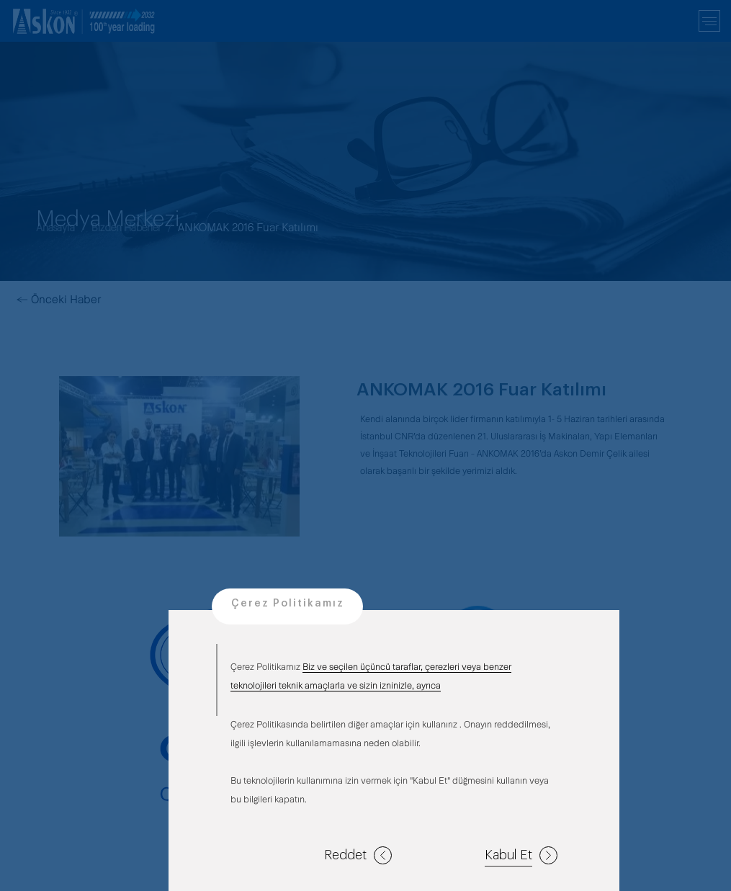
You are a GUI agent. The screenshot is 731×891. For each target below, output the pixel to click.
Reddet (358, 855)
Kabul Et (521, 855)
